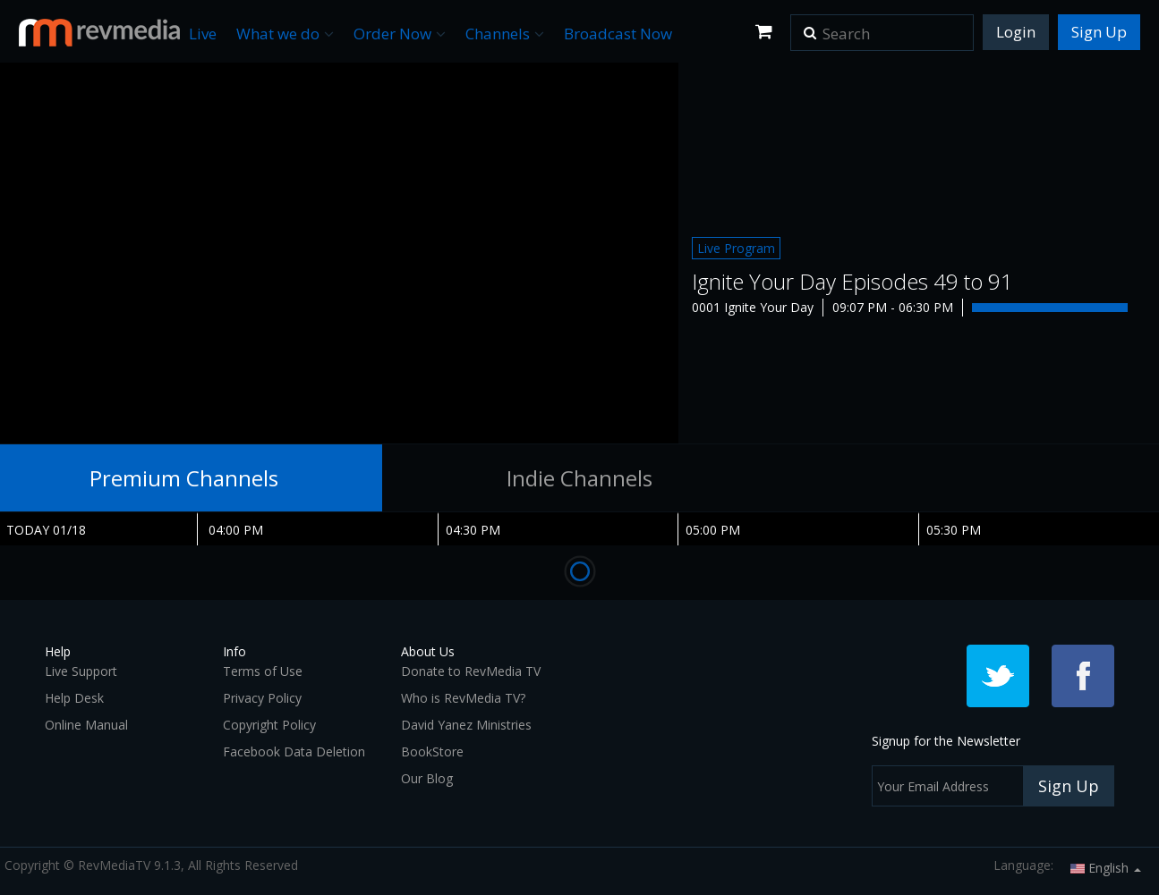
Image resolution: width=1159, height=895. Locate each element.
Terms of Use (263, 671)
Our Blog (427, 778)
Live (203, 33)
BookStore (432, 751)
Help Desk (74, 697)
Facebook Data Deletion (294, 751)
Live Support (81, 671)
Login (1015, 31)
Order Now (400, 33)
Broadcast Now (618, 33)
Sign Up (1099, 31)
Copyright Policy (269, 724)
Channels (504, 33)
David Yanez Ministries (466, 724)
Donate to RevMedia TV (471, 671)
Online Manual (86, 724)
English (1105, 867)
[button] (810, 27)
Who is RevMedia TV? (463, 697)
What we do (285, 33)
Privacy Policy (262, 697)
